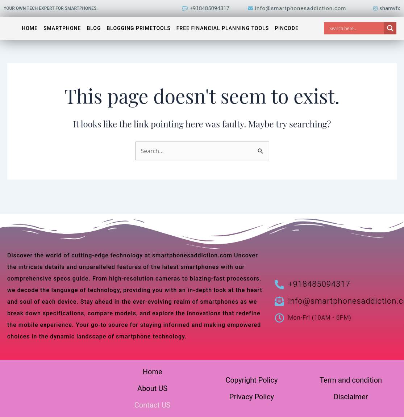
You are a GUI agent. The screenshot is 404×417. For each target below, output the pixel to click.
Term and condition (351, 380)
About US (152, 388)
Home (30, 28)
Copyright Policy (251, 380)
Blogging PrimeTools (139, 28)
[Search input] (355, 28)
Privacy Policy (251, 396)
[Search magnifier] (390, 28)
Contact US (152, 405)
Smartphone (62, 28)
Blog (94, 28)
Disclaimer (351, 396)
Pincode (287, 28)
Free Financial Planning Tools (222, 28)
